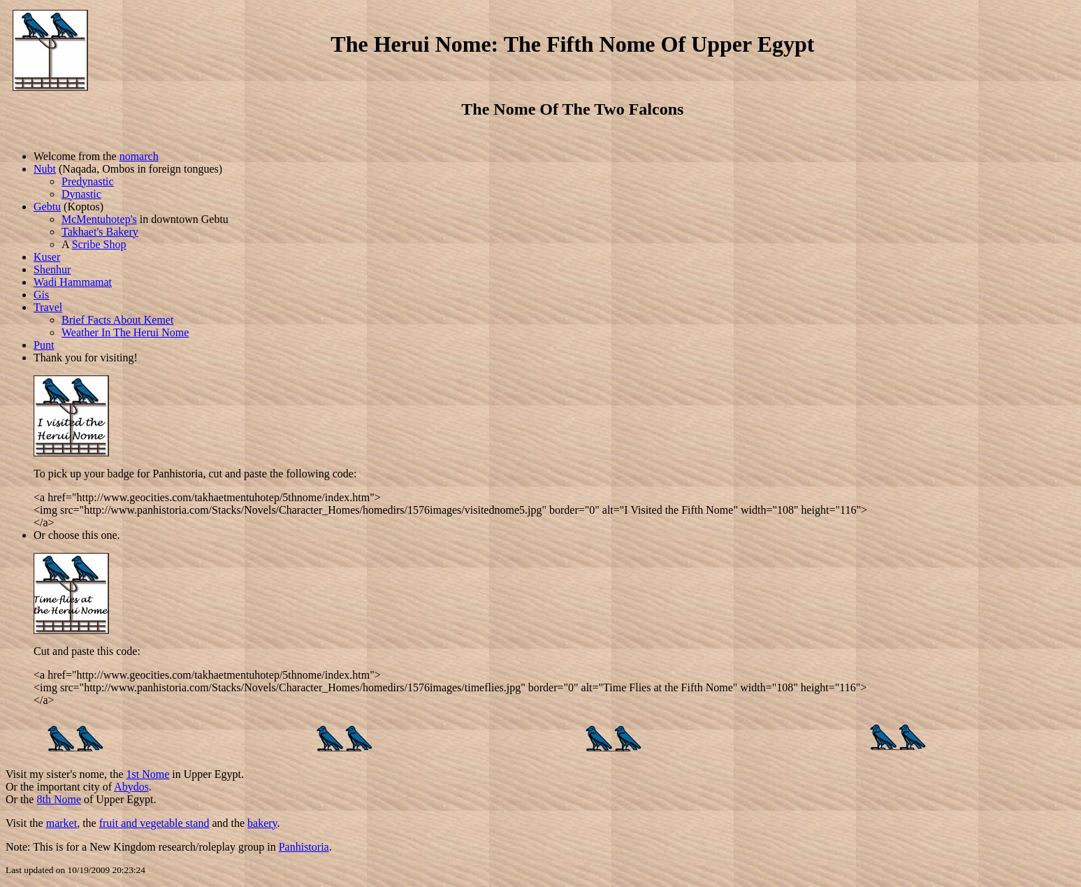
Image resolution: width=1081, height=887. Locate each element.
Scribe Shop (99, 244)
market (61, 823)
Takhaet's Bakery (99, 232)
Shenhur (52, 269)
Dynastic (81, 194)
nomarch (139, 156)
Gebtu (47, 206)
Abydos (131, 787)
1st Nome (148, 774)
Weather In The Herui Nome (125, 332)
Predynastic (87, 181)
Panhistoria (304, 847)
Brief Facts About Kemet (117, 320)
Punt (44, 345)
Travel (48, 307)
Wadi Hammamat (73, 282)
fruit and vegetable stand (154, 823)
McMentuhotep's (99, 219)
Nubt (45, 169)
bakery (262, 823)
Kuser (47, 257)
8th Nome (58, 799)
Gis (41, 295)
